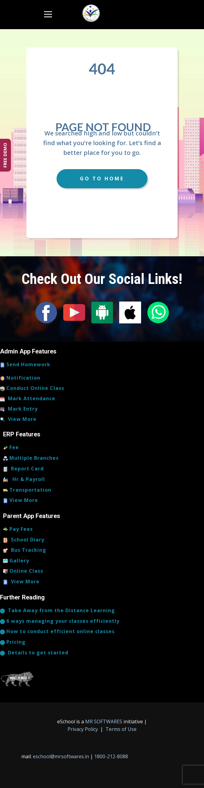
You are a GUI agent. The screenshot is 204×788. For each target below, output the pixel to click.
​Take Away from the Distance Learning (57, 610)
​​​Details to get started (34, 653)
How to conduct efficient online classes (57, 631)
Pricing (13, 642)
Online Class (23, 571)
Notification (20, 378)
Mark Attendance (27, 398)
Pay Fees (18, 529)
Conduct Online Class (32, 388)
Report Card (23, 468)
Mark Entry (19, 409)
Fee (11, 447)
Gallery (16, 561)
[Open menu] (48, 14)
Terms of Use (120, 729)
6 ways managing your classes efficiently (59, 621)
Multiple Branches (31, 458)
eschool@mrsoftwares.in (61, 756)
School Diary (23, 540)
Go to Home (102, 178)
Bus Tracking (24, 550)
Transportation (27, 490)
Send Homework (25, 364)
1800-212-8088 (111, 756)
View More (18, 419)
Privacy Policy (83, 729)
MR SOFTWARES (104, 721)
